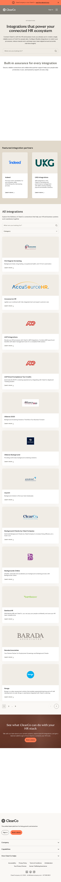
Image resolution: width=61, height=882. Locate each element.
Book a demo (30, 740)
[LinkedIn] (27, 872)
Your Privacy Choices (20, 866)
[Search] (56, 51)
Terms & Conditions (36, 863)
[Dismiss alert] (58, 2)
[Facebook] (30, 872)
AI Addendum (49, 863)
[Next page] (56, 706)
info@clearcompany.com (34, 875)
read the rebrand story (42, 2)
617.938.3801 (46, 875)
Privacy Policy (23, 863)
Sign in (5, 832)
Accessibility (12, 863)
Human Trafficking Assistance (38, 866)
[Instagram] (34, 872)
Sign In (50, 9)
